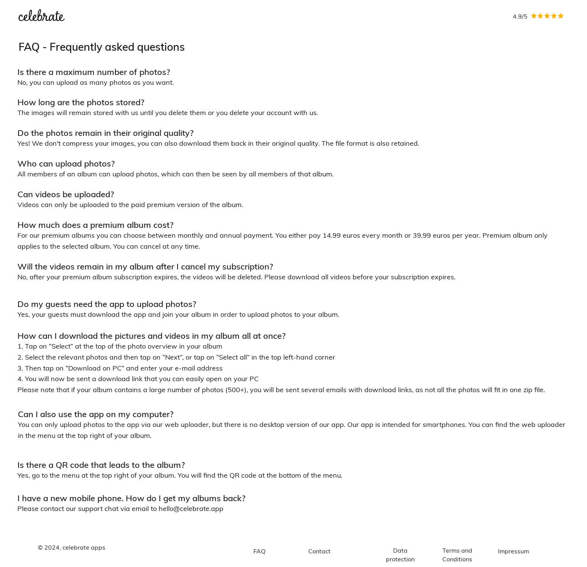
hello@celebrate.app (191, 508)
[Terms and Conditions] (457, 554)
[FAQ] (259, 551)
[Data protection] (400, 554)
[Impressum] (513, 551)
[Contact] (320, 551)
